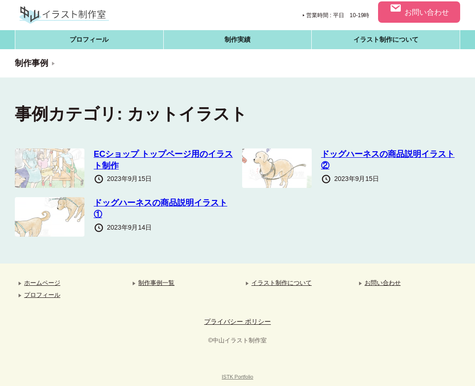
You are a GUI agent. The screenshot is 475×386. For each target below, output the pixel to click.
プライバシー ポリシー (237, 321)
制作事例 (31, 63)
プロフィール (89, 39)
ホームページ (42, 282)
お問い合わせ (419, 9)
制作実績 (237, 39)
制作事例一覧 (156, 282)
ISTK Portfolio (237, 377)
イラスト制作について (385, 39)
